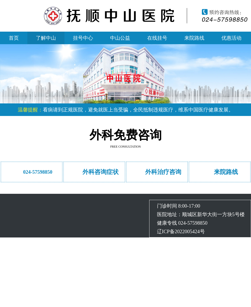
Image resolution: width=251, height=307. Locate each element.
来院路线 (194, 38)
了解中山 (46, 38)
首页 (14, 38)
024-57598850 (37, 172)
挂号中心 (83, 38)
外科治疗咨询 (163, 172)
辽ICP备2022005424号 (181, 231)
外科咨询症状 (100, 172)
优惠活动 (231, 38)
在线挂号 (157, 38)
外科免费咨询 (126, 135)
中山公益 (120, 38)
